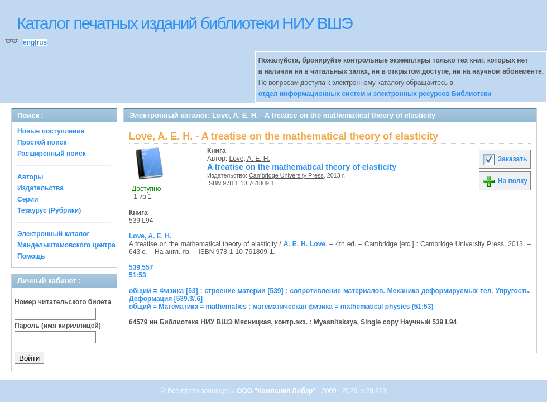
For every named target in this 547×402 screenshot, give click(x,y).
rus (41, 42)
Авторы (30, 177)
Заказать (504, 159)
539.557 (141, 267)
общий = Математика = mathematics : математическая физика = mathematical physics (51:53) (281, 306)
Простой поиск (41, 142)
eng (29, 42)
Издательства (40, 188)
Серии (27, 199)
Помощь (31, 256)
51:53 (137, 275)
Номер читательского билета (63, 302)
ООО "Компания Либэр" (277, 391)
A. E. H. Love (304, 244)
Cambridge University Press (286, 175)
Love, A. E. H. (249, 158)
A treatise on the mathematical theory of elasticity (301, 166)
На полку (504, 181)
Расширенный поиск (51, 153)
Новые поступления (51, 131)
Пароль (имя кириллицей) (58, 325)
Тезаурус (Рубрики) (49, 210)
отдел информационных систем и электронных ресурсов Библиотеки (375, 94)
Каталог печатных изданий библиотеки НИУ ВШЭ (184, 23)
